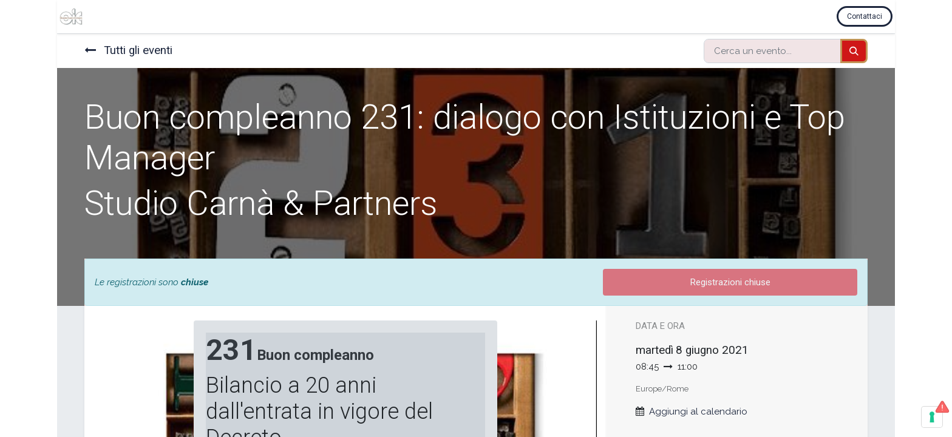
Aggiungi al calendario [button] (698, 411)
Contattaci (867, 16)
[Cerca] (854, 51)
